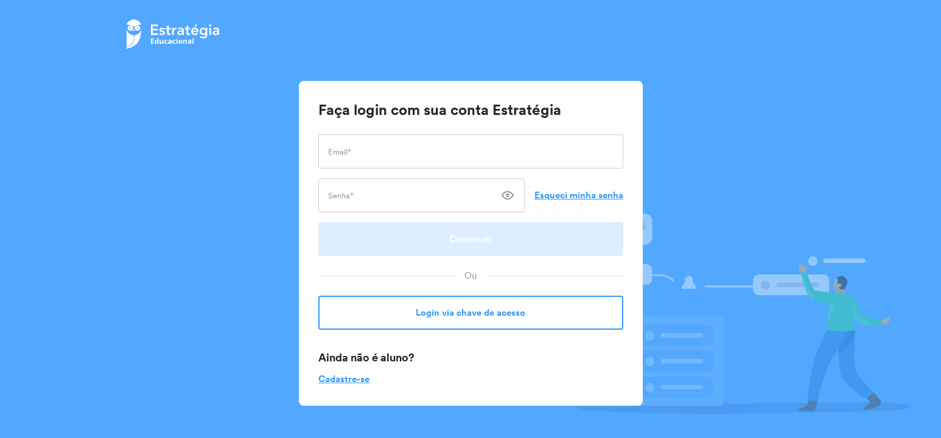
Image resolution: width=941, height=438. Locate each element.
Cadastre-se (343, 378)
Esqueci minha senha (578, 195)
